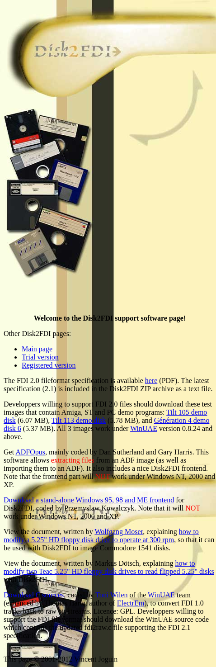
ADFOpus (30, 452)
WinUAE (143, 428)
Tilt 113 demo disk (79, 420)
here (151, 380)
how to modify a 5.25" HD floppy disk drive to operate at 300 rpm (101, 536)
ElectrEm (130, 603)
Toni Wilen (111, 595)
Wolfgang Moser (118, 531)
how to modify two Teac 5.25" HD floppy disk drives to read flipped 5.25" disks (109, 567)
